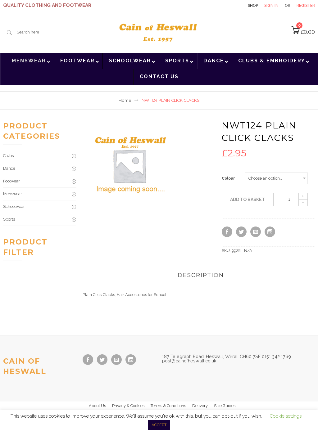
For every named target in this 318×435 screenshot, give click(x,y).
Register (306, 5)
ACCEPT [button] (159, 425)
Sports (9, 219)
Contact (231, 5)
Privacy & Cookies (128, 405)
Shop (253, 5)
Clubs (8, 155)
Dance (9, 168)
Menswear (12, 193)
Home (125, 100)
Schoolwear (14, 206)
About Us (97, 405)
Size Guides (224, 405)
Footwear (11, 181)
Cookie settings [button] (286, 416)
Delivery (200, 405)
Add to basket (247, 199)
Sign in (271, 5)
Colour (228, 178)
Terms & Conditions (168, 405)
